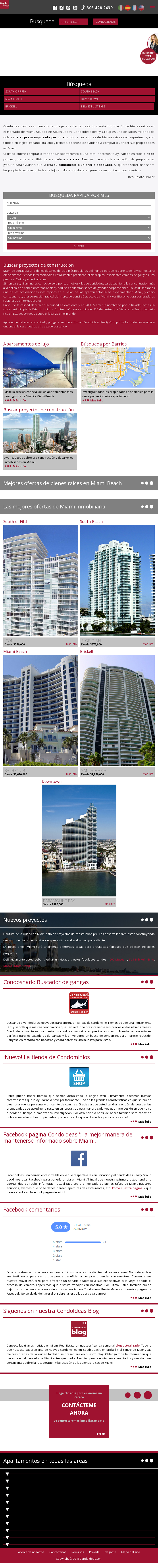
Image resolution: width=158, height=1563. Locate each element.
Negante (110, 1552)
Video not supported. (79, 39)
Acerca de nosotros (31, 1552)
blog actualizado (128, 1345)
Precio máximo (15, 233)
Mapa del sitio (130, 1552)
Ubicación (12, 212)
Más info (15, 400)
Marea (8, 966)
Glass (17, 966)
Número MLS (14, 203)
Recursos (77, 1552)
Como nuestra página (127, 1188)
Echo (150, 959)
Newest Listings (93, 106)
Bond (26, 966)
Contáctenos (106, 22)
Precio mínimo (15, 223)
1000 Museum (117, 959)
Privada (94, 1552)
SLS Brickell (137, 959)
